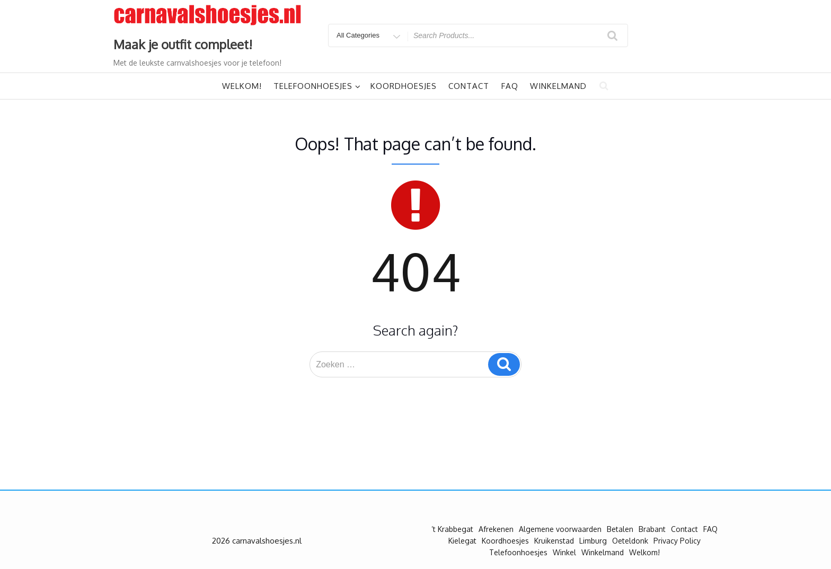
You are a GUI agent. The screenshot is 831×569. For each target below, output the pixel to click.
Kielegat (462, 540)
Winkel (564, 552)
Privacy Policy (677, 540)
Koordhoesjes (403, 86)
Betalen (620, 529)
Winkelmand (558, 86)
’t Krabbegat (452, 529)
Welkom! (242, 86)
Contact (468, 86)
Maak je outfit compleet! (182, 44)
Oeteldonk (630, 540)
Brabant (652, 529)
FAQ (509, 86)
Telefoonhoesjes (317, 86)
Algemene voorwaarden (560, 529)
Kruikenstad (554, 540)
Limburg (593, 540)
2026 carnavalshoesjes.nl (257, 541)
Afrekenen (496, 529)
